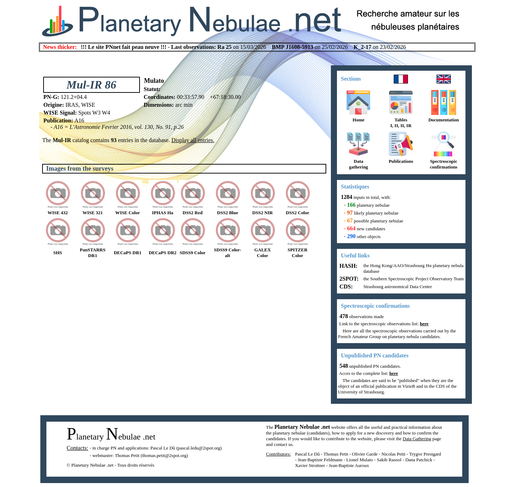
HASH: (348, 266)
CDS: (345, 286)
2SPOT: (348, 279)
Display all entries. (192, 140)
